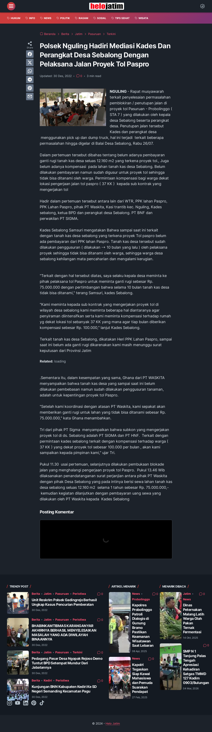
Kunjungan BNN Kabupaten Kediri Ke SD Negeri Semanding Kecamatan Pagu (64, 689)
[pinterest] (30, 88)
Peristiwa (79, 593)
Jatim (48, 593)
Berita (36, 593)
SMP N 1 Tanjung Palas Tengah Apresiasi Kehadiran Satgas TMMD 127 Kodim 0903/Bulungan (196, 667)
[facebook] (30, 54)
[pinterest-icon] (33, 703)
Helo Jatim (113, 723)
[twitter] (30, 62)
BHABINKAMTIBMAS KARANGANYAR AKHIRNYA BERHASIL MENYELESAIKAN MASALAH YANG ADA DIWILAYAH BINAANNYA (64, 632)
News (136, 593)
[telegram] (30, 79)
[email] (30, 96)
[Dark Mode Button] (202, 6)
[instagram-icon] (9, 703)
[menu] (11, 6)
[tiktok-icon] (41, 703)
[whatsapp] (30, 71)
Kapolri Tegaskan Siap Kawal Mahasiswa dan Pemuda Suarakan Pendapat (142, 678)
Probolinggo (141, 599)
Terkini (77, 652)
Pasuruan (62, 593)
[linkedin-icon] (25, 703)
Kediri (48, 680)
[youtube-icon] (17, 703)
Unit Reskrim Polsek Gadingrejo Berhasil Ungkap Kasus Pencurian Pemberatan (64, 602)
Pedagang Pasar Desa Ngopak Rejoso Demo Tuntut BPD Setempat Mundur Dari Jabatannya (67, 662)
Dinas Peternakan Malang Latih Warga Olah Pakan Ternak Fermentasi (193, 618)
